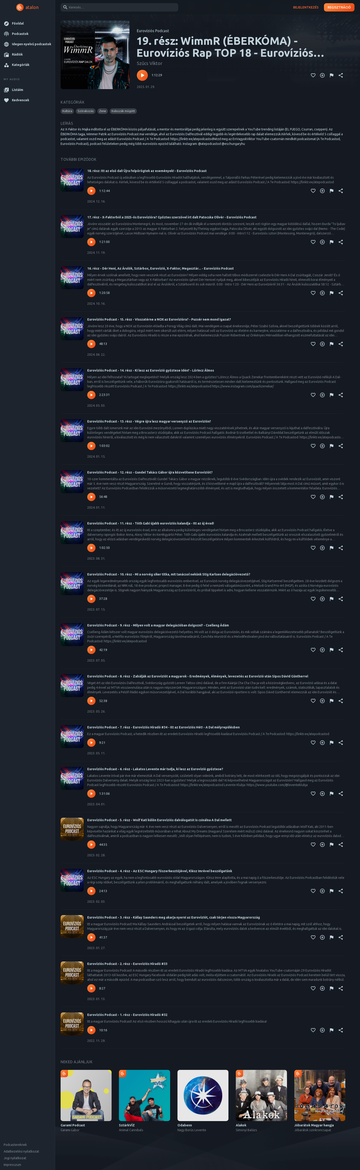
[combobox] (118, 7)
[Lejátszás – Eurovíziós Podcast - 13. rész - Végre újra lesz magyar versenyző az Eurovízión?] (91, 446)
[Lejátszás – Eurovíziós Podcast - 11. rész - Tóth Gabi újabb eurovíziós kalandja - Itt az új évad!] (91, 548)
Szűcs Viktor (149, 63)
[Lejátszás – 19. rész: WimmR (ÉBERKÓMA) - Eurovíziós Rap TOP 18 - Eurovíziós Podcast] (142, 75)
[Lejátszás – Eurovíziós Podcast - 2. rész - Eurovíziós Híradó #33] (91, 988)
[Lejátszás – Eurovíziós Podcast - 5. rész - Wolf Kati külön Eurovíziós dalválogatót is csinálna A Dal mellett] (91, 844)
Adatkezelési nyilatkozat (21, 1151)
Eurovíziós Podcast (153, 31)
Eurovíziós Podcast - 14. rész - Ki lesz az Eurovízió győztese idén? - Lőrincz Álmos (150, 370)
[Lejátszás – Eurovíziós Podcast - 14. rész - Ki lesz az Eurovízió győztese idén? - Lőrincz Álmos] (91, 395)
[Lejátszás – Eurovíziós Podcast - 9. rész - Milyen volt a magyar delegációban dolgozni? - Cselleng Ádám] (91, 650)
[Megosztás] (340, 75)
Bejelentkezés (305, 7)
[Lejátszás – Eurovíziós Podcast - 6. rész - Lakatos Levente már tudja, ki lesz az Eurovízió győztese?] (91, 793)
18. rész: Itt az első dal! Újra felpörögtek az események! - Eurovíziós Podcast (147, 171)
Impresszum (12, 1165)
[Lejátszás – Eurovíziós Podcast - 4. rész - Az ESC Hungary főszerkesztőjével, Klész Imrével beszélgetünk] (91, 891)
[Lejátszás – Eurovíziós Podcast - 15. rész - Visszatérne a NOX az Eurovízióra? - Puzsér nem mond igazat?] (91, 344)
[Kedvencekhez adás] (313, 75)
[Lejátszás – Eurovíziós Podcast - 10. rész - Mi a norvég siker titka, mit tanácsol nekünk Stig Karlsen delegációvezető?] (91, 599)
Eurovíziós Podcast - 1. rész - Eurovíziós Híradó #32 (127, 1015)
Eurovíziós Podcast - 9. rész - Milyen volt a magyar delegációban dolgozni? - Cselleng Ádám (158, 625)
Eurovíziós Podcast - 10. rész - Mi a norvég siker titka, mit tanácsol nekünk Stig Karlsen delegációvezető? (168, 574)
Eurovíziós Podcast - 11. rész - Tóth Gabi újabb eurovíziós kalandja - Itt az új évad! (150, 523)
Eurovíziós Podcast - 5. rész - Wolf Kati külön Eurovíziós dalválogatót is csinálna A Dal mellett (159, 820)
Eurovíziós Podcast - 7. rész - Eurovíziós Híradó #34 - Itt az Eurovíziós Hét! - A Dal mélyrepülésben (163, 727)
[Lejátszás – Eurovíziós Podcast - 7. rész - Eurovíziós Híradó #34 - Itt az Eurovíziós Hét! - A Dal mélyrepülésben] (91, 743)
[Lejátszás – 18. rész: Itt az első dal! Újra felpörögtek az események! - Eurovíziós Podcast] (91, 191)
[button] (27, 23)
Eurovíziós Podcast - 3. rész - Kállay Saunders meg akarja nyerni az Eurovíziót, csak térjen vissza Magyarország (173, 917)
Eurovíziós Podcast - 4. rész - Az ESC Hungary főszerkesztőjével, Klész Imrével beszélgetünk (159, 871)
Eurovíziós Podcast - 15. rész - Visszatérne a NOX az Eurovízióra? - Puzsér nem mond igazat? (159, 319)
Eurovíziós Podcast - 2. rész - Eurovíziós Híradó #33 (127, 964)
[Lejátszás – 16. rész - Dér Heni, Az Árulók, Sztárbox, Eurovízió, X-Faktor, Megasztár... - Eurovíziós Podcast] (91, 293)
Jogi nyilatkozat (15, 1158)
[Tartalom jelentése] (331, 75)
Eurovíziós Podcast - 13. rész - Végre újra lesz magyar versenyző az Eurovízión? (149, 421)
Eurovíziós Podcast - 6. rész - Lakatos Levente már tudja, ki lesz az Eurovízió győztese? (155, 769)
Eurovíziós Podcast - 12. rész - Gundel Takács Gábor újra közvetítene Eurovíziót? (150, 472)
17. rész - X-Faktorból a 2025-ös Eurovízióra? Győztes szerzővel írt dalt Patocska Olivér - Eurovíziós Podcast (171, 217)
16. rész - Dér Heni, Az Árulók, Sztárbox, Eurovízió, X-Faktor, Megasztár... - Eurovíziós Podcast (160, 268)
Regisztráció (339, 7)
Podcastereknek (15, 1145)
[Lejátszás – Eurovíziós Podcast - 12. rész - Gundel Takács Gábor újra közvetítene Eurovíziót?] (91, 497)
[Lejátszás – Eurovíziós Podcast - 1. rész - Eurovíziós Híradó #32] (91, 1030)
